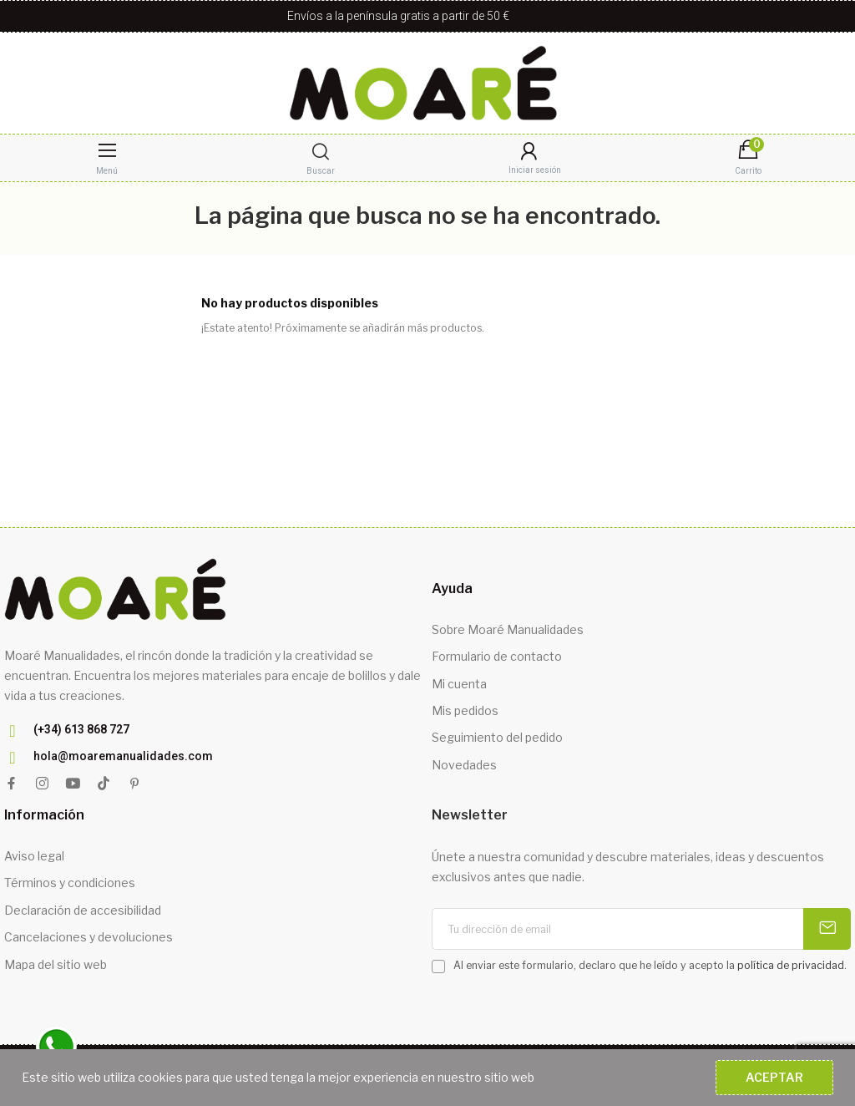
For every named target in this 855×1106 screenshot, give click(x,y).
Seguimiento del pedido (497, 737)
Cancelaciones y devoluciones (88, 937)
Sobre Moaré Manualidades (508, 629)
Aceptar (774, 1077)
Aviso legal (34, 856)
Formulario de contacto (497, 656)
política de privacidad (790, 965)
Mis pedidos (465, 710)
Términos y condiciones (69, 882)
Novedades (464, 765)
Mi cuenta (459, 684)
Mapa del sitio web (55, 964)
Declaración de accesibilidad (82, 910)
